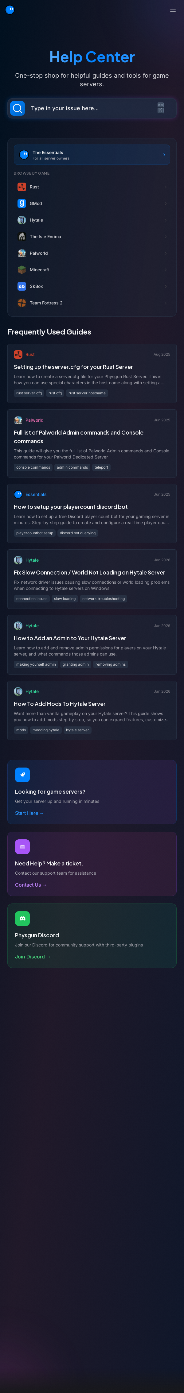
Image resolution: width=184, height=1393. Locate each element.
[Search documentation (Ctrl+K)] (92, 108)
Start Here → (29, 813)
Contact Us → (31, 885)
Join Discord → (33, 957)
